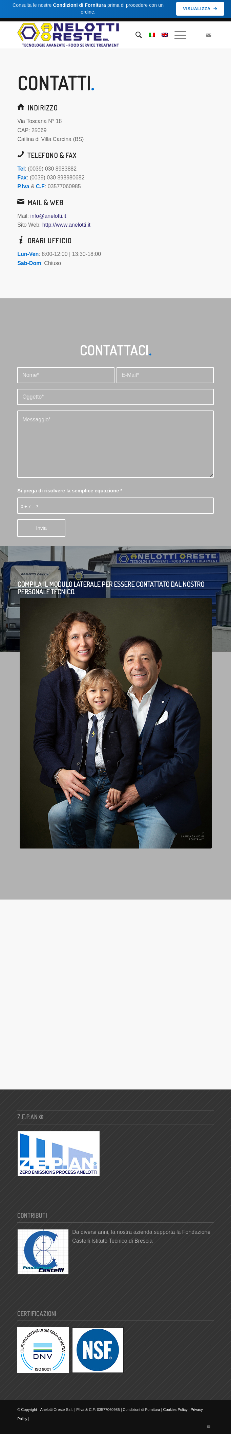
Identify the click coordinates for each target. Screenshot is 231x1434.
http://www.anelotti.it (66, 224)
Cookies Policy (175, 1409)
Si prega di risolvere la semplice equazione (69, 489)
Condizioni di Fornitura (141, 1409)
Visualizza (200, 8)
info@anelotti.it (48, 215)
